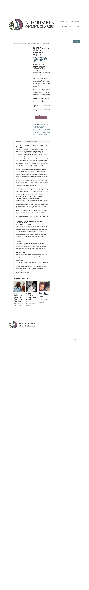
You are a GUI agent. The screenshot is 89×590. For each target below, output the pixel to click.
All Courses (64, 26)
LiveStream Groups (74, 21)
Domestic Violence (26, 43)
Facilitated (19, 43)
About (67, 21)
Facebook (32, 274)
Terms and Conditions (73, 339)
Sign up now (41, 118)
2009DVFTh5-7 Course (38, 129)
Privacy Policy (73, 342)
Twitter (27, 274)
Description (18, 141)
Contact (71, 26)
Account (77, 26)
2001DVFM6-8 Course (42, 131)
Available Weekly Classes (37, 109)
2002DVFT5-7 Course (38, 132)
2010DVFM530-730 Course (39, 126)
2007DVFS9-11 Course (38, 136)
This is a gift (37, 115)
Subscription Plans (36, 105)
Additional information (31, 141)
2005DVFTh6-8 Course (42, 134)
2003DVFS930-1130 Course (39, 127)
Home (62, 21)
